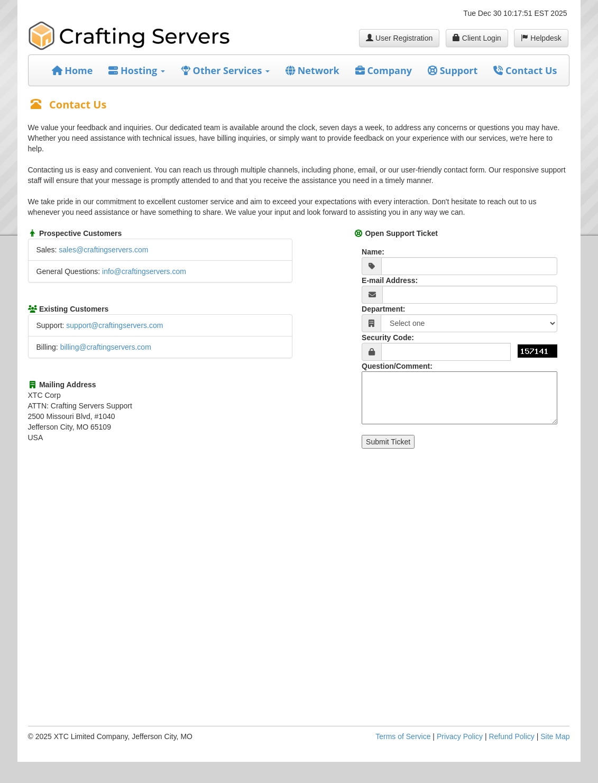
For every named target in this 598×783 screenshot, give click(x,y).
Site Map (554, 736)
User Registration (399, 38)
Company (383, 70)
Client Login (477, 38)
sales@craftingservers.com (103, 249)
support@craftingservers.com (114, 325)
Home (72, 70)
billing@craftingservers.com (105, 347)
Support (452, 70)
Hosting (136, 70)
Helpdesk (541, 38)
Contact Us (525, 70)
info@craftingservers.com (144, 271)
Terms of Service (402, 736)
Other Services (225, 70)
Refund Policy (511, 736)
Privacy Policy (460, 736)
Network (312, 70)
